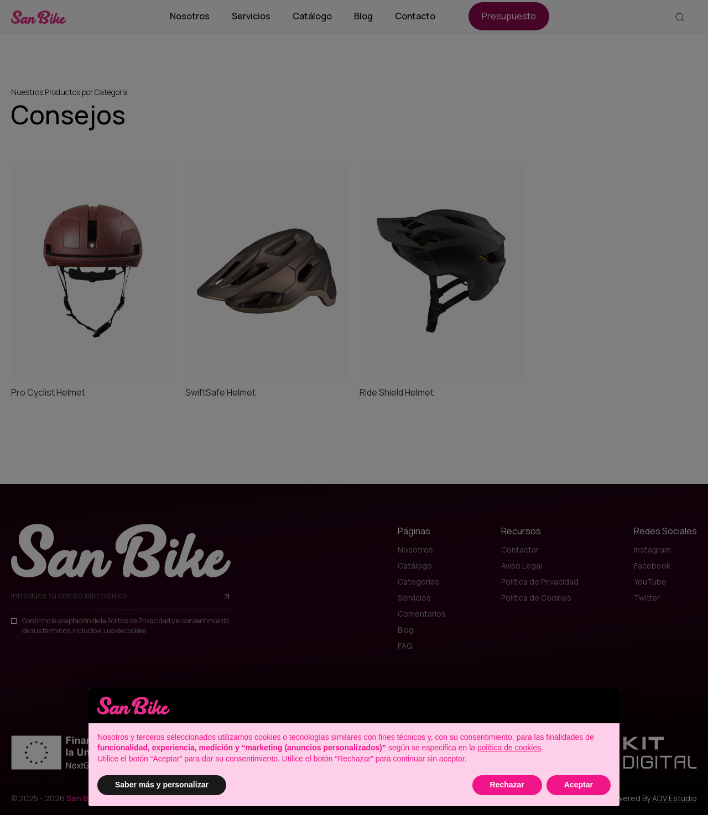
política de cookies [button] (509, 747)
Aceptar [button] (578, 784)
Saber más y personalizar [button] (162, 784)
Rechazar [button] (507, 784)
